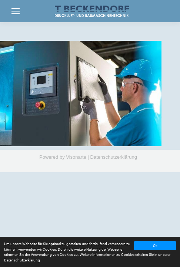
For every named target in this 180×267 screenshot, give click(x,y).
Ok (155, 246)
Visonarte (76, 157)
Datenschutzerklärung (113, 157)
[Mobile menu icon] (15, 11)
